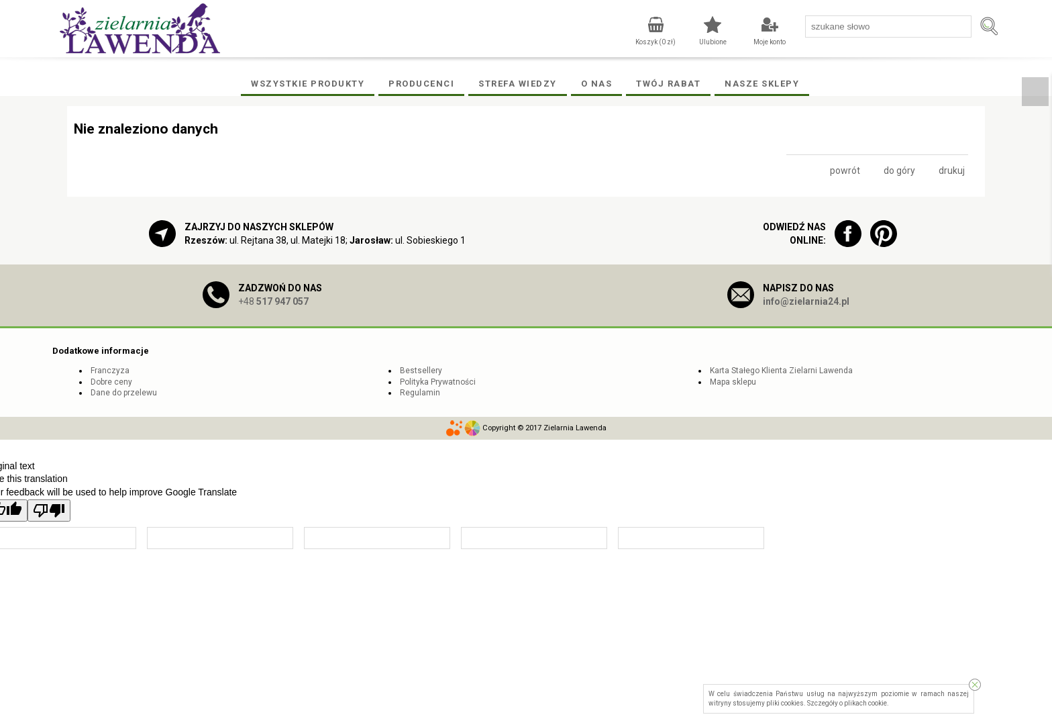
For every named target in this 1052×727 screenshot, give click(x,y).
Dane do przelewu (124, 392)
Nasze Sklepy (762, 84)
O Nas (597, 84)
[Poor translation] (49, 510)
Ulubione (713, 42)
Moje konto (769, 42)
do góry (899, 170)
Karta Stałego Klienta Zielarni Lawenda (781, 370)
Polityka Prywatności (438, 382)
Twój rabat (668, 84)
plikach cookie (865, 703)
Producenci (421, 84)
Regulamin (420, 392)
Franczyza (110, 370)
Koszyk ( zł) (655, 42)
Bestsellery (421, 370)
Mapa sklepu (733, 382)
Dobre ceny (111, 382)
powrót (845, 170)
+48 (273, 301)
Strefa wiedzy (517, 84)
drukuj (952, 170)
